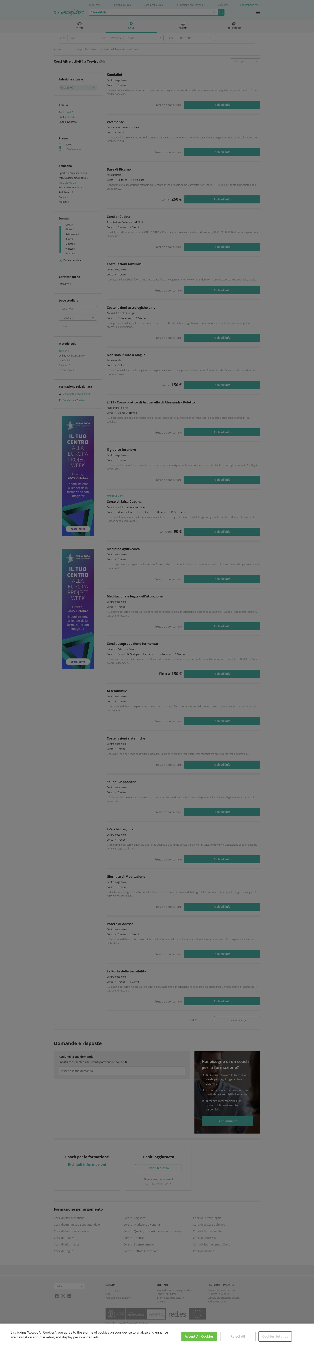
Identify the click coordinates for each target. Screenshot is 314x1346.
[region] (157, 1335)
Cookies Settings (275, 1336)
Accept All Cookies (199, 1336)
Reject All (237, 1336)
